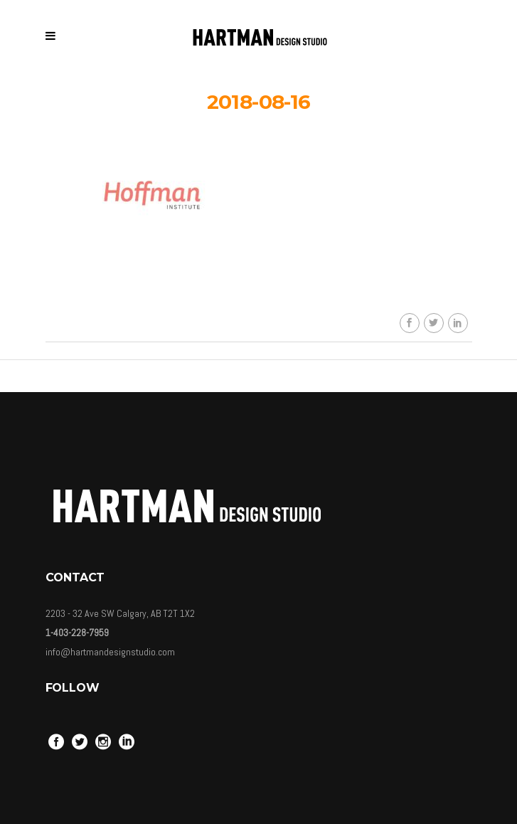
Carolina (269, 288)
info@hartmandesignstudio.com (110, 651)
